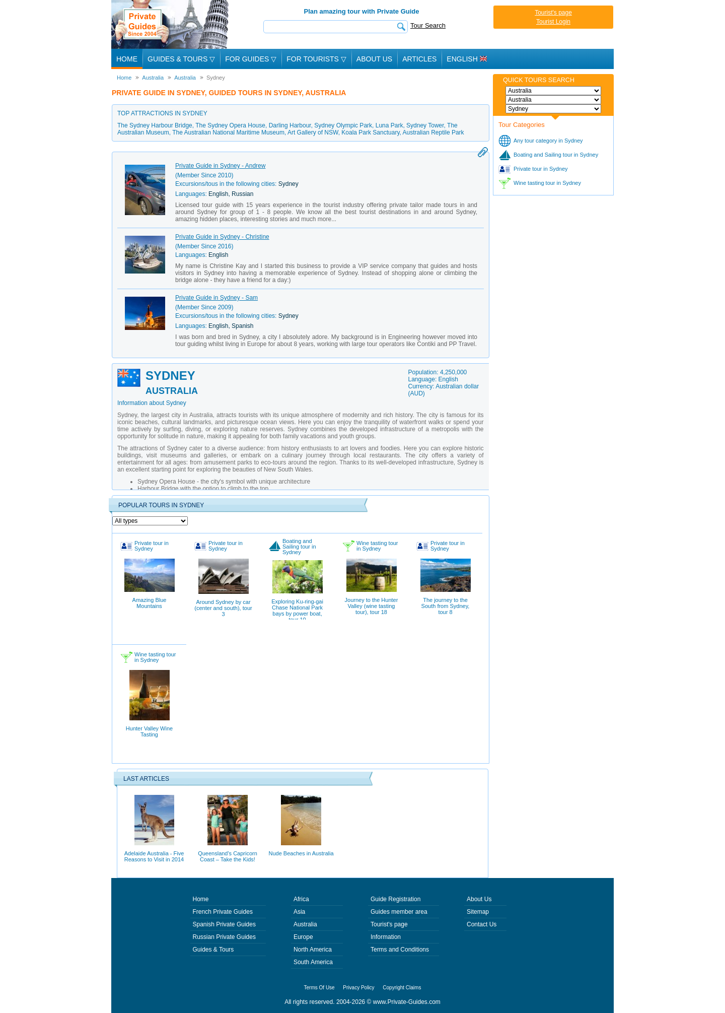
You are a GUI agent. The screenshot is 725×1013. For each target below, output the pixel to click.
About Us (374, 59)
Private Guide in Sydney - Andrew (220, 165)
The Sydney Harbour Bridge (154, 125)
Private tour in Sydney (541, 169)
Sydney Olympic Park (343, 125)
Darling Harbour (290, 125)
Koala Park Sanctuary (370, 132)
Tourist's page (553, 12)
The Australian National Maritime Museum (228, 132)
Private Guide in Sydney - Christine (222, 236)
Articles (419, 59)
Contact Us (481, 924)
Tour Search (428, 25)
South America (313, 962)
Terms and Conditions (400, 949)
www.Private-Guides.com (407, 1001)
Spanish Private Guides (224, 924)
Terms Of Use (319, 987)
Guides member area (399, 911)
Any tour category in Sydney (548, 141)
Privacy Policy (358, 987)
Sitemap (478, 911)
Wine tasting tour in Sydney (547, 183)
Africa (301, 899)
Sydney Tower (425, 125)
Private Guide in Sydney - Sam (216, 297)
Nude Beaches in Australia (300, 825)
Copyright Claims (402, 987)
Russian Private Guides (224, 936)
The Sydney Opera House (230, 125)
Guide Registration (395, 899)
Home (126, 59)
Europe (303, 936)
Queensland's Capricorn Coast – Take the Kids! (227, 828)
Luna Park (389, 125)
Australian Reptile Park (433, 132)
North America (313, 949)
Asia (299, 911)
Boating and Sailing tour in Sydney (556, 155)
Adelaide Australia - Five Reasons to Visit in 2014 (154, 828)
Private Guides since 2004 (171, 24)
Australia (305, 924)
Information (386, 936)
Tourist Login (553, 21)
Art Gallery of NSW (312, 132)
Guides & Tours (213, 949)
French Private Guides (223, 911)
